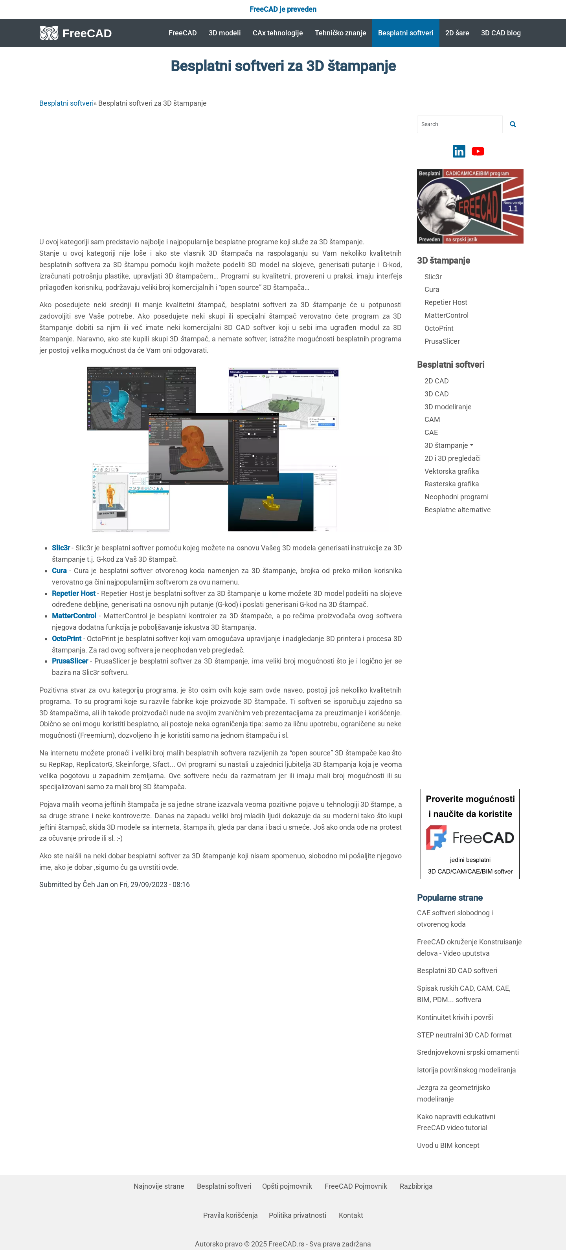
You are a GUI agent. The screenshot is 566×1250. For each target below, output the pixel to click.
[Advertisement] (220, 170)
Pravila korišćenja (230, 1215)
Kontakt (351, 1215)
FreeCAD (183, 33)
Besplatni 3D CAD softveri (457, 970)
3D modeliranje (448, 407)
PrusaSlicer (442, 341)
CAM (432, 419)
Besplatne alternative (457, 510)
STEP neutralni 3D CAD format (464, 1035)
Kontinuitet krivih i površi (455, 1017)
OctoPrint (439, 328)
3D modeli (225, 33)
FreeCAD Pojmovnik (356, 1186)
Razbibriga (416, 1186)
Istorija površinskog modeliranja (466, 1070)
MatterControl (446, 315)
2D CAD (436, 381)
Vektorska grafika (451, 471)
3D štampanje (443, 261)
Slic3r (433, 277)
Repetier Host (445, 302)
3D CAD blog (501, 33)
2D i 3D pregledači (452, 458)
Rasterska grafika (451, 484)
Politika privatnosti (297, 1215)
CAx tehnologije (278, 33)
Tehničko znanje (340, 33)
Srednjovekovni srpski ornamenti (468, 1052)
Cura (431, 289)
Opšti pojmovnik (287, 1186)
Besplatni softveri (406, 33)
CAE (431, 432)
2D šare (457, 33)
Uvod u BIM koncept (448, 1145)
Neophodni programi (456, 497)
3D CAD (436, 394)
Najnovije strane (159, 1186)
